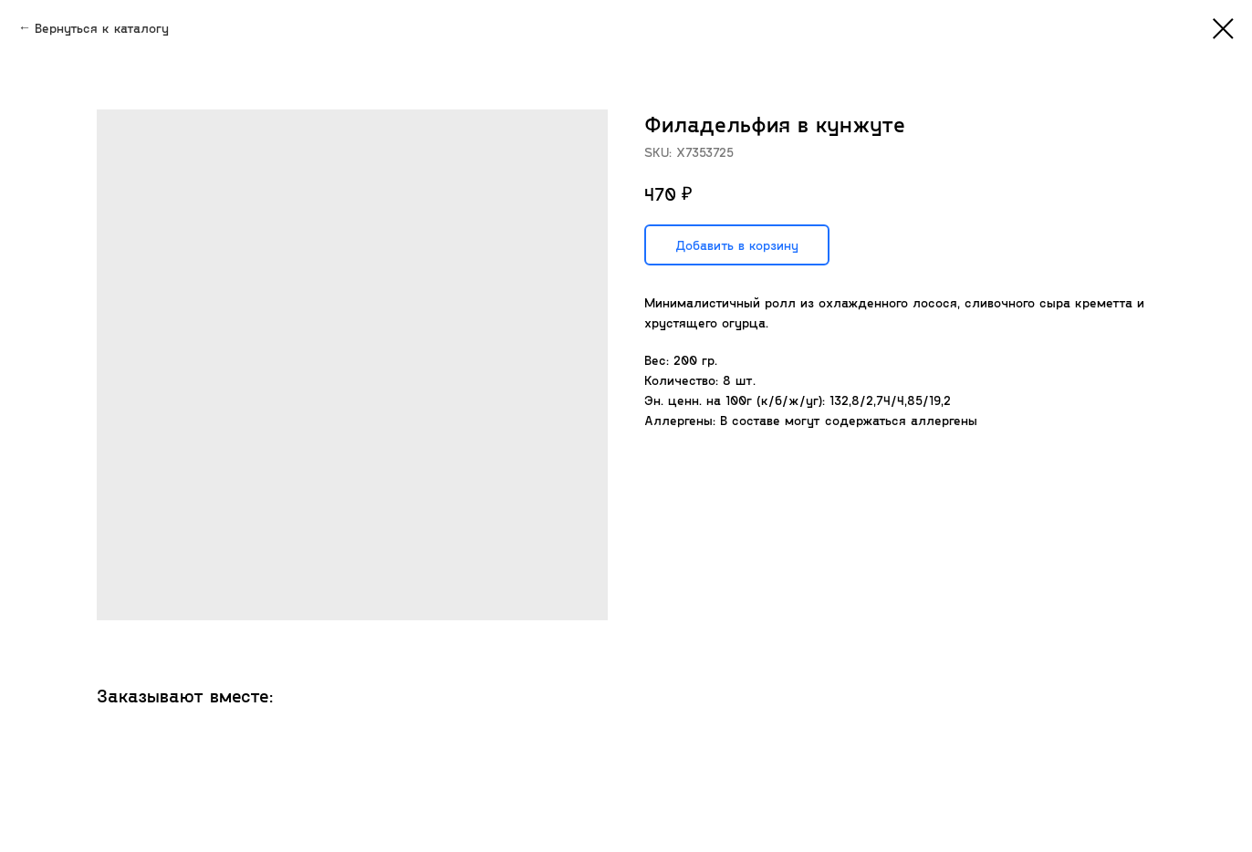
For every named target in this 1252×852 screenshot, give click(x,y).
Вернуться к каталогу (102, 28)
